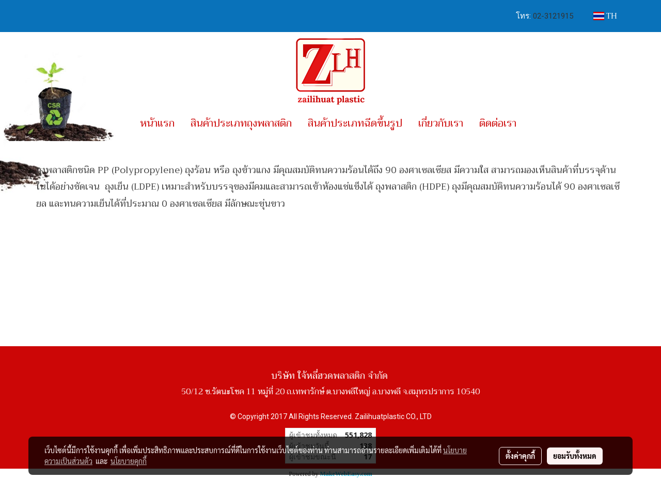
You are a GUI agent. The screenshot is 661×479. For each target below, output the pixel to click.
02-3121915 (553, 16)
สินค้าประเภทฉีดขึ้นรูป (355, 123)
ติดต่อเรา (497, 123)
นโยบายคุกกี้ (129, 461)
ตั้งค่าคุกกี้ (520, 455)
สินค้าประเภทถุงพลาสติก (241, 123)
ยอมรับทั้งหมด (574, 455)
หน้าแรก (157, 123)
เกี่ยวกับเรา (440, 123)
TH (605, 16)
